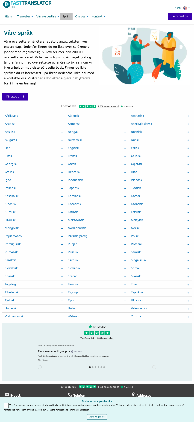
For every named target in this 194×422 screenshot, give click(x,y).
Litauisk (10, 220)
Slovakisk (11, 268)
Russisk (73, 252)
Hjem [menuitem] (8, 16)
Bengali (73, 132)
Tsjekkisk (137, 292)
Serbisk (73, 260)
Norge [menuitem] (181, 8)
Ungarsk (10, 308)
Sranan (72, 276)
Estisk (135, 148)
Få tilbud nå (179, 16)
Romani (136, 244)
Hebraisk (74, 172)
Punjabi (73, 244)
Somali (135, 268)
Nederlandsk (77, 228)
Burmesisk (75, 140)
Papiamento (13, 236)
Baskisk (10, 132)
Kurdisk (10, 212)
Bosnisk (136, 132)
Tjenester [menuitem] (23, 16)
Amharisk (137, 115)
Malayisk (137, 220)
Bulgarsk (11, 140)
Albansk (73, 115)
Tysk (71, 300)
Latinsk (73, 212)
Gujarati (136, 164)
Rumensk (11, 252)
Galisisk (136, 156)
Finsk (8, 156)
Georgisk (11, 164)
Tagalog (10, 284)
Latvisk (136, 212)
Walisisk (73, 316)
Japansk (73, 188)
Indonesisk (75, 180)
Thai (134, 284)
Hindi (134, 172)
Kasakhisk (11, 196)
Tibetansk (11, 292)
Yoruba (136, 316)
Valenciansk (139, 308)
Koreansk (74, 204)
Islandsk (136, 180)
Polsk (134, 236)
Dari (8, 148)
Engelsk (73, 148)
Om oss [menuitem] (80, 16)
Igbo (8, 180)
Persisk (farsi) (77, 236)
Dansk (135, 140)
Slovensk (74, 268)
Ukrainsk (137, 300)
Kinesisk (10, 204)
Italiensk (10, 188)
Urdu (71, 308)
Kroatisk (137, 204)
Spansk (10, 276)
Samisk (136, 252)
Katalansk (74, 196)
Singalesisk (138, 260)
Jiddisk (136, 188)
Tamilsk (73, 284)
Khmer (135, 196)
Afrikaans (11, 115)
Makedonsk (76, 220)
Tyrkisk (10, 300)
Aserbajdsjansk (141, 124)
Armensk (74, 124)
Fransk (72, 156)
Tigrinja (73, 292)
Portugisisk (13, 244)
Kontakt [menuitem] (97, 16)
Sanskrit (10, 260)
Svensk (136, 276)
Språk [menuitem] (66, 16)
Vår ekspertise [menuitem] (46, 16)
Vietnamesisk (14, 316)
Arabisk (10, 124)
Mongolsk (12, 228)
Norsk (135, 228)
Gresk (72, 164)
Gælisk (9, 172)
